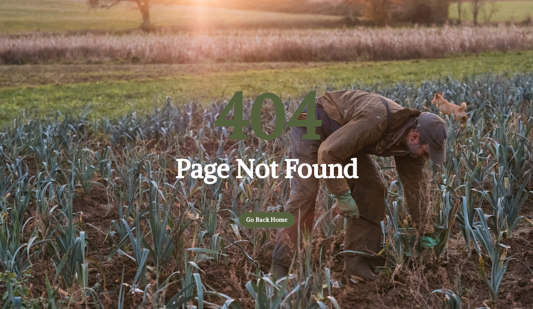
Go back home (267, 220)
